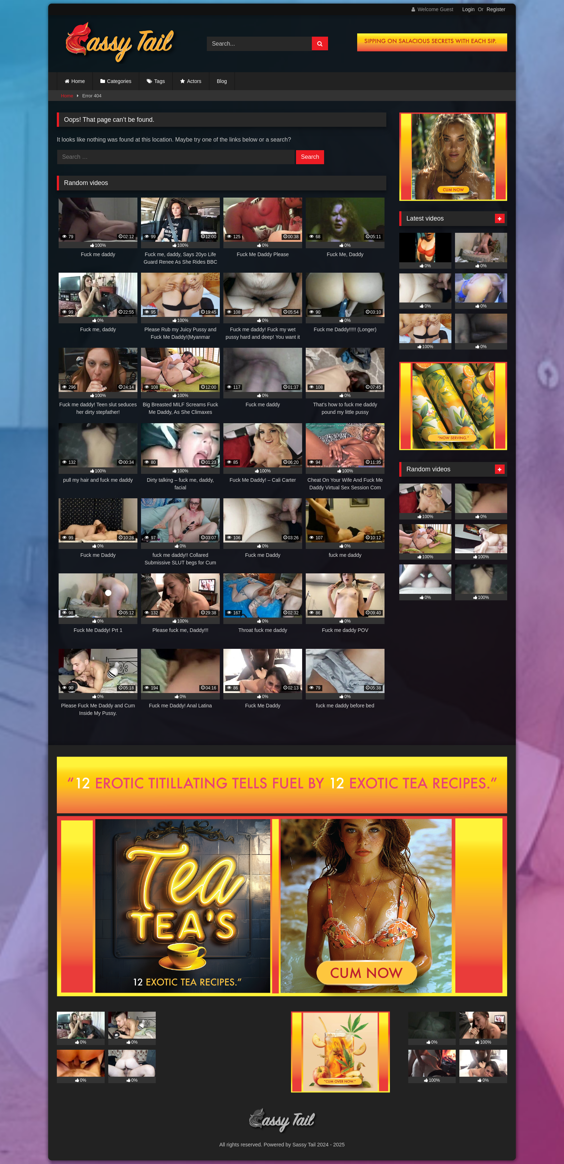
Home (78, 81)
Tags (159, 81)
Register (496, 9)
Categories (119, 81)
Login (468, 9)
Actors (194, 81)
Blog (222, 81)
